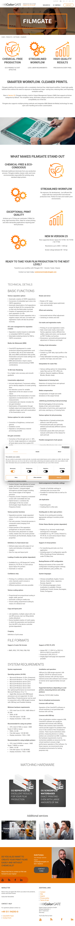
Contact (68, 5)
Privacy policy (44, 898)
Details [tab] (37, 451)
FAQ (41, 894)
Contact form (7, 918)
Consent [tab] (15, 451)
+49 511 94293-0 (9, 911)
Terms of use (44, 900)
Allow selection (37, 477)
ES (69, 1)
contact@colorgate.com (42, 861)
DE (64, 1)
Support (55, 1)
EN (60, 1)
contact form (41, 870)
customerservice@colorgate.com (45, 272)
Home (3, 37)
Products (9, 37)
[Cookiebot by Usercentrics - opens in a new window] (63, 447)
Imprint (42, 896)
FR (73, 1)
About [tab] (59, 451)
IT (66, 1)
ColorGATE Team (8, 916)
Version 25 (11, 95)
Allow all (59, 477)
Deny (16, 477)
